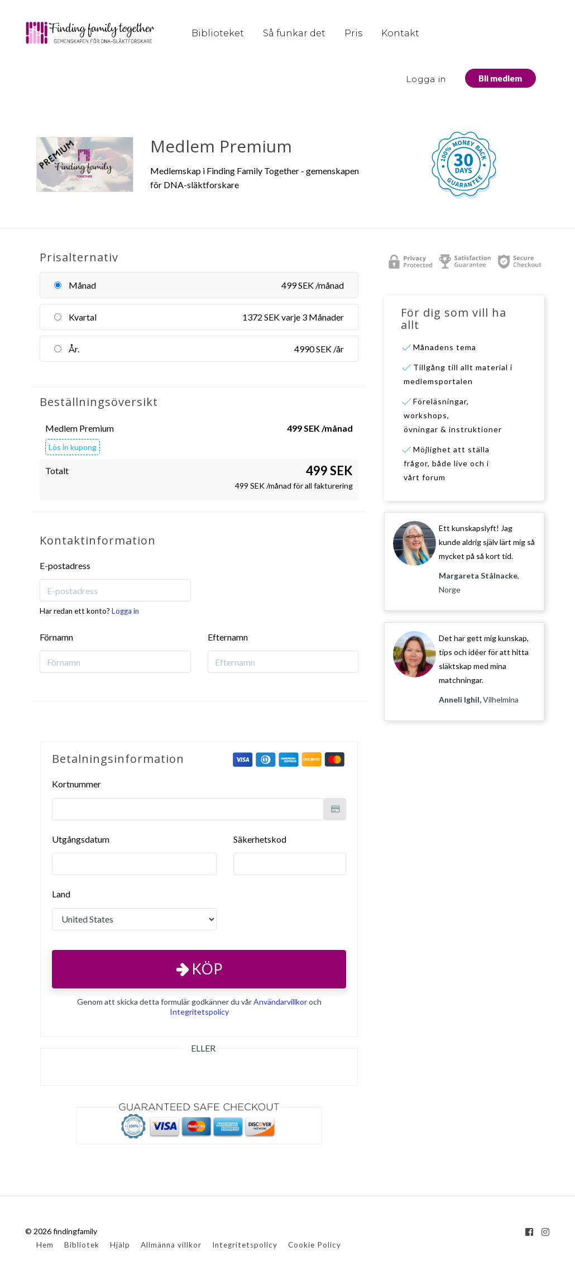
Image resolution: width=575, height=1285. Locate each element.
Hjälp (120, 1244)
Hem (45, 1244)
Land (61, 893)
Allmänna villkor (171, 1244)
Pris (353, 33)
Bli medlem (500, 78)
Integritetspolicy (199, 1011)
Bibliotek (81, 1244)
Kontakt (400, 33)
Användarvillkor (280, 1001)
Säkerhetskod (259, 839)
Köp (199, 969)
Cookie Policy (314, 1244)
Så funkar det (294, 33)
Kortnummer (76, 783)
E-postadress (65, 565)
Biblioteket (217, 33)
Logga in (426, 79)
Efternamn (228, 637)
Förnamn (56, 637)
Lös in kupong (73, 447)
